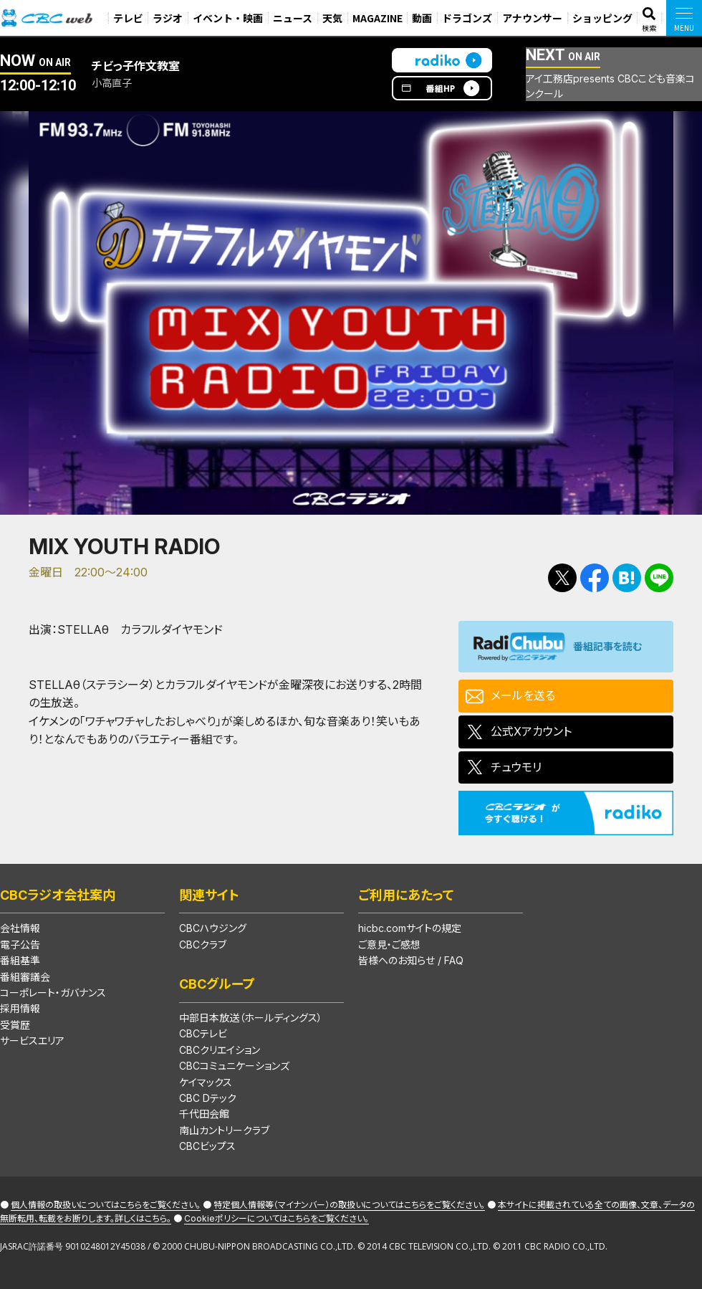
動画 (422, 18)
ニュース (292, 18)
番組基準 (20, 960)
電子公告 (20, 944)
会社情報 (20, 928)
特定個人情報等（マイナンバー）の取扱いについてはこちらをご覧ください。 (349, 1204)
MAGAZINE (377, 18)
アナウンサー (532, 18)
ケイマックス (205, 1082)
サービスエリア (32, 1040)
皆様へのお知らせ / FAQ (410, 960)
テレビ (128, 18)
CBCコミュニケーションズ (234, 1066)
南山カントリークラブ (224, 1130)
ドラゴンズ (467, 18)
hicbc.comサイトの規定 (409, 928)
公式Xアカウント (531, 731)
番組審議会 (25, 977)
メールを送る (523, 695)
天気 (332, 18)
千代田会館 (204, 1114)
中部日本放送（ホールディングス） (250, 1018)
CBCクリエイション (219, 1050)
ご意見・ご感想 (389, 944)
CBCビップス (207, 1146)
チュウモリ (516, 767)
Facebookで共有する (594, 577)
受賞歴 (15, 1025)
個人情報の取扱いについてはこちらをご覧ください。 (106, 1204)
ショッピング (602, 18)
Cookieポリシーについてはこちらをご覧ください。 (276, 1218)
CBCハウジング (212, 928)
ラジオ (168, 18)
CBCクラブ (202, 944)
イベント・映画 (228, 18)
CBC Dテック (207, 1098)
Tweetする (562, 577)
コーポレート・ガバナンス (53, 992)
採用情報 (20, 1008)
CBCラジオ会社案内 (57, 895)
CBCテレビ (203, 1033)
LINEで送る (659, 577)
